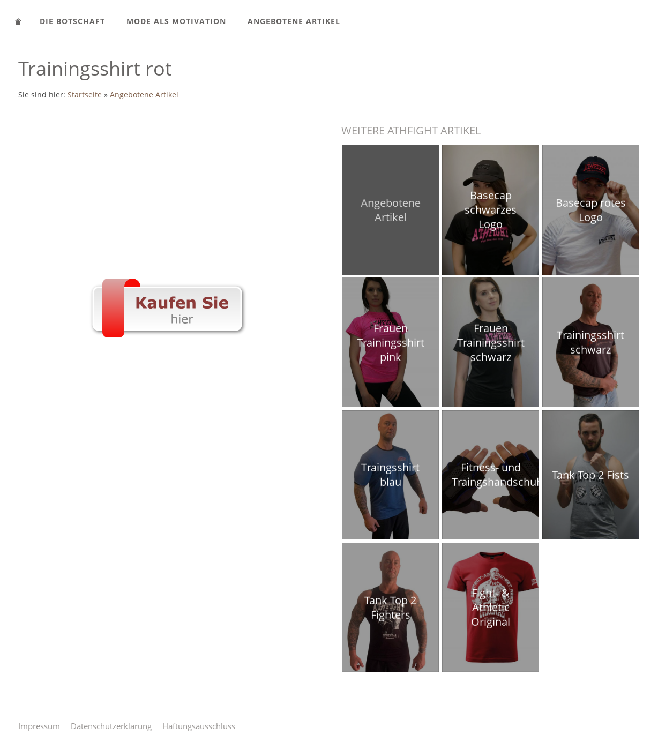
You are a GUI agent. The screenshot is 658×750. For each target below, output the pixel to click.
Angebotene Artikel (144, 95)
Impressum (39, 726)
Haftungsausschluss (198, 726)
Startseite (85, 95)
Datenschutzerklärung (111, 726)
